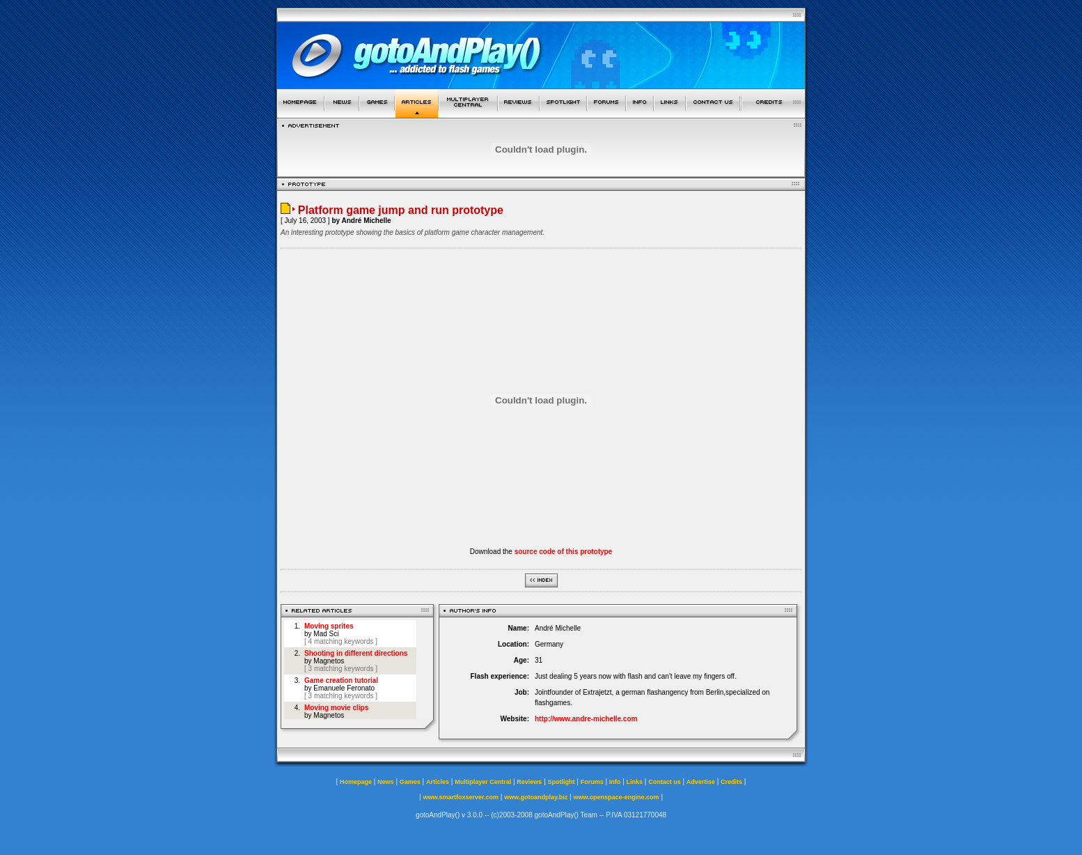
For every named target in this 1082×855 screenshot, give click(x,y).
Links (635, 781)
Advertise (701, 781)
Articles (437, 781)
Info (615, 781)
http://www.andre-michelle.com (586, 719)
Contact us (664, 781)
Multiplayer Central (483, 781)
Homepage (356, 781)
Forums (592, 781)
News (385, 781)
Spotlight (561, 781)
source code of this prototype (564, 551)
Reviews (529, 781)
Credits (731, 781)
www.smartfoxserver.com (461, 797)
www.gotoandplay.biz (535, 797)
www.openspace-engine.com (616, 797)
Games (410, 781)
